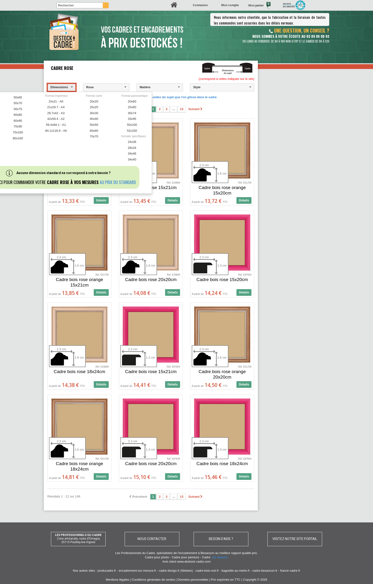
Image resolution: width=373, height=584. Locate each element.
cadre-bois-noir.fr (207, 570)
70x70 (94, 136)
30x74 (132, 113)
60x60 (94, 130)
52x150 (132, 130)
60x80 (18, 115)
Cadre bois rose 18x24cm (79, 371)
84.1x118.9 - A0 (56, 130)
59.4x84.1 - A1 (56, 125)
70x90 (18, 126)
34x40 (132, 159)
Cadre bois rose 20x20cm (151, 279)
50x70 (18, 103)
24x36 (132, 142)
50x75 (18, 109)
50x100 (132, 125)
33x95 (132, 119)
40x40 (94, 119)
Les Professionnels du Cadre (135, 553)
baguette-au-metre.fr (235, 570)
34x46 (132, 153)
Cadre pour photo (157, 557)
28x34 (132, 148)
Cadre (215, 557)
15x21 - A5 (56, 101)
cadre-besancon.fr (264, 570)
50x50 (94, 125)
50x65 (18, 97)
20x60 (132, 101)
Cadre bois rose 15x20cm (222, 279)
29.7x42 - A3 (56, 113)
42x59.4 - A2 (56, 119)
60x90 (18, 120)
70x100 (18, 132)
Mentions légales (117, 579)
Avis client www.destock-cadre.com (186, 561)
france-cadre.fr (290, 570)
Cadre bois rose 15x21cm (151, 371)
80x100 (18, 138)
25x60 (132, 107)
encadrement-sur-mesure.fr (137, 570)
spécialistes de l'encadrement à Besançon (186, 553)
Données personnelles (192, 579)
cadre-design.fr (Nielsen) (176, 570)
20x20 (94, 101)
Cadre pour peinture (185, 557)
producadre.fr (107, 570)
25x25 (94, 107)
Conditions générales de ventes (153, 579)
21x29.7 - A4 (56, 107)
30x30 (94, 113)
